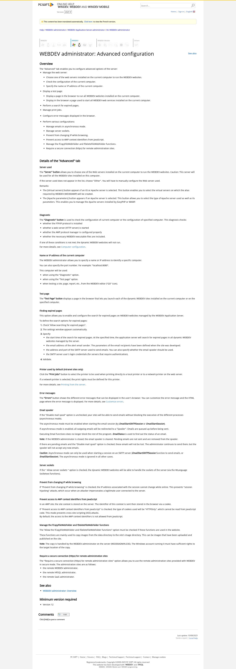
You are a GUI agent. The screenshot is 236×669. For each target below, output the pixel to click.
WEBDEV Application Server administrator (86, 30)
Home (173, 11)
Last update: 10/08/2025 (187, 635)
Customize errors (114, 401)
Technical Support (116, 657)
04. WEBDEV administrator (118, 30)
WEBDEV (102, 667)
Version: (60, 12)
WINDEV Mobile (111, 667)
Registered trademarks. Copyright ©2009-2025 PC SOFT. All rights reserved (118, 662)
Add (62, 614)
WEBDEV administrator (55, 30)
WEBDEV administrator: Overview (59, 590)
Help (42, 30)
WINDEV (124, 667)
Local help (193, 638)
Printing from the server (73, 384)
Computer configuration (73, 246)
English (189, 11)
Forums (90, 657)
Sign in (181, 11)
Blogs (104, 657)
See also (192, 53)
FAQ (98, 657)
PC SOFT (74, 657)
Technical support (133, 657)
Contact (146, 657)
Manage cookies (159, 657)
